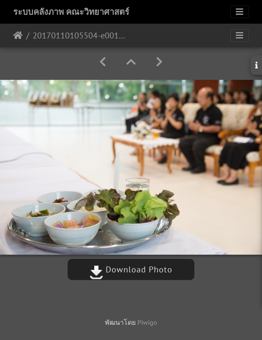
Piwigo (147, 322)
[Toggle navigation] (239, 11)
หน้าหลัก (18, 35)
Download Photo (131, 269)
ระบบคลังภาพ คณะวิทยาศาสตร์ (71, 11)
